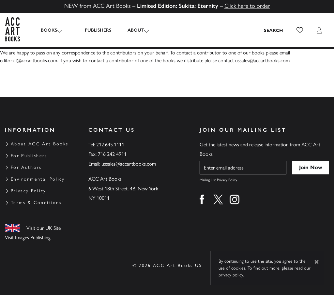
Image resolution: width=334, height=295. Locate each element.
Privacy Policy (28, 191)
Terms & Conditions (36, 202)
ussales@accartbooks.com (262, 60)
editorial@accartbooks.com (28, 60)
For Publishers (29, 155)
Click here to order (247, 5)
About (129, 30)
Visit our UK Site (43, 228)
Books (49, 30)
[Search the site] (273, 30)
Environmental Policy (38, 179)
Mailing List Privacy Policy (218, 180)
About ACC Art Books (39, 144)
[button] (300, 30)
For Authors (26, 167)
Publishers (91, 30)
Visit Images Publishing (28, 237)
